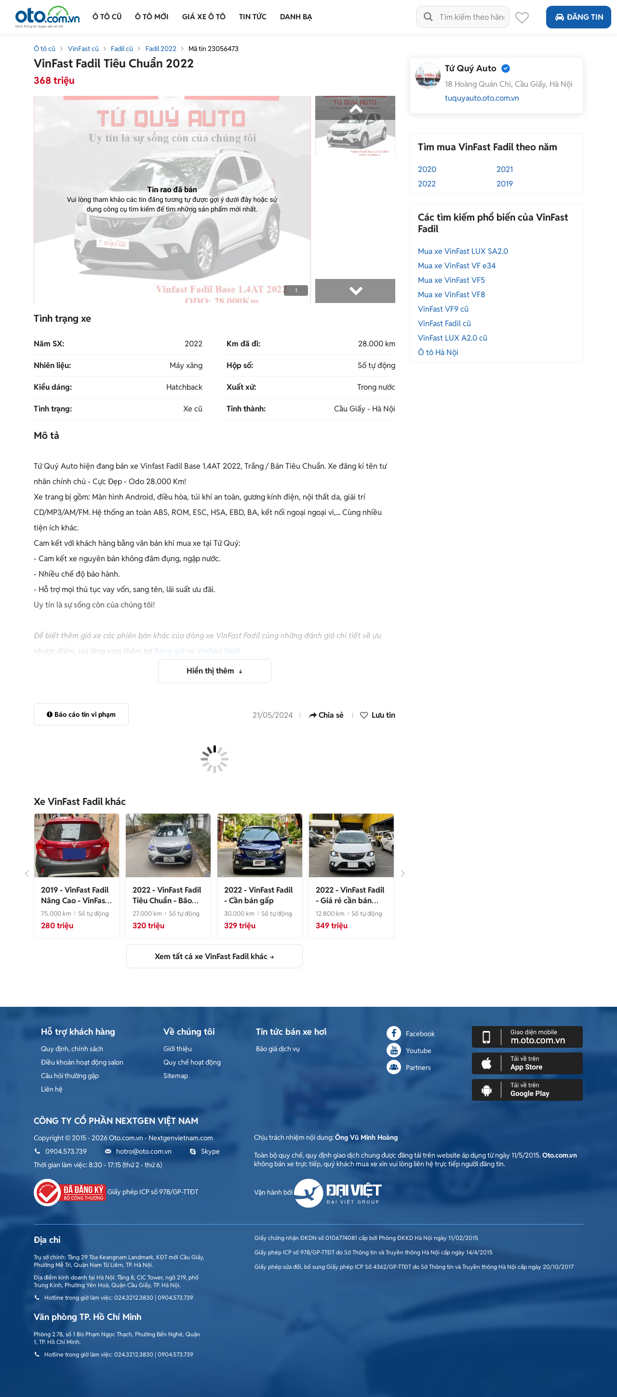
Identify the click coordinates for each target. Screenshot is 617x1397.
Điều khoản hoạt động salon (82, 1062)
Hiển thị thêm (211, 671)
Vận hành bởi (318, 1192)
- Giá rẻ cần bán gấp (350, 900)
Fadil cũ (122, 48)
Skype (204, 1151)
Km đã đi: (243, 344)
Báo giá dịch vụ (278, 1048)
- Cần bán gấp (258, 895)
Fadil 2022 (161, 48)
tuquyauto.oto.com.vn (482, 98)
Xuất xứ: (241, 387)
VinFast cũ (83, 48)
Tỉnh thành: (246, 409)
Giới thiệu (177, 1048)
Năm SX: (49, 344)
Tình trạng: (53, 409)
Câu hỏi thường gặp (70, 1075)
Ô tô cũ (44, 48)
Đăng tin (579, 17)
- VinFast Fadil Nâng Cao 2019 (74, 906)
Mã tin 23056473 (213, 48)
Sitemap (175, 1075)
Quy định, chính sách (72, 1048)
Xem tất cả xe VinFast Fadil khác (211, 956)
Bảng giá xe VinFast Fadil (197, 651)
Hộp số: (240, 365)
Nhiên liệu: (52, 365)
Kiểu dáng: (53, 387)
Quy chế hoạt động (192, 1062)
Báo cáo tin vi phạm (81, 714)
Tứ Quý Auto (470, 68)
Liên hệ (52, 1089)
